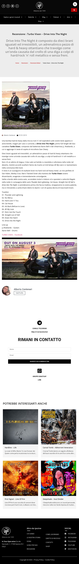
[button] (75, 4)
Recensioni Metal (35, 63)
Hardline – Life (10, 447)
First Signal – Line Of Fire (15, 499)
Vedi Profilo (19, 293)
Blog (45, 17)
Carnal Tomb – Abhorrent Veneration (58, 447)
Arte (69, 17)
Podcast (57, 17)
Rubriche (32, 17)
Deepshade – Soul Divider (53, 499)
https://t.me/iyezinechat (39, 332)
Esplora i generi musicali (13, 17)
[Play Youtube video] (39, 259)
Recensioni (24, 63)
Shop (41, 21)
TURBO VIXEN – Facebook (12, 235)
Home (17, 63)
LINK (39, 380)
